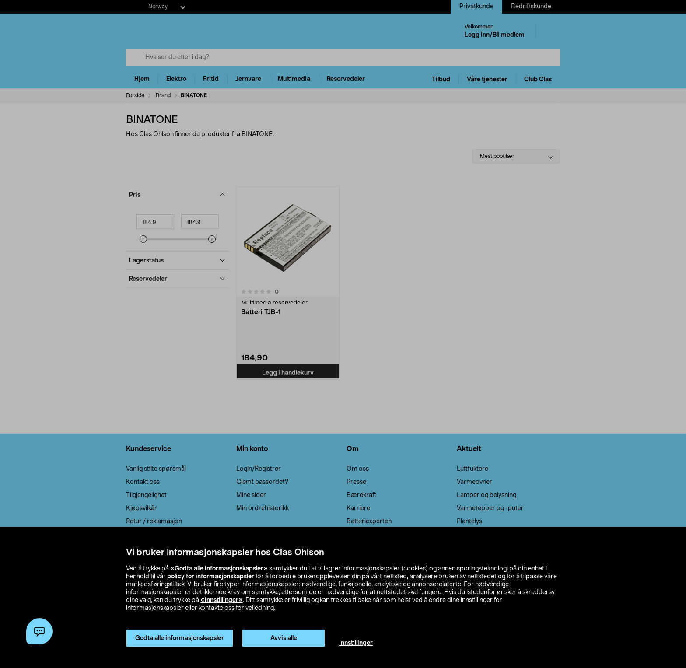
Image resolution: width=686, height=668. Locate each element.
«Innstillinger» (221, 600)
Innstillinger (356, 643)
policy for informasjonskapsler (210, 577)
